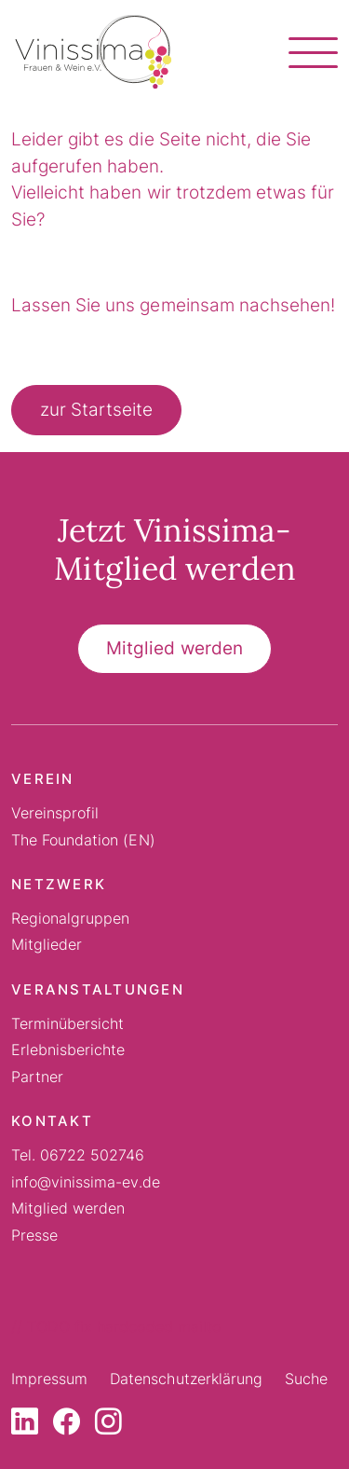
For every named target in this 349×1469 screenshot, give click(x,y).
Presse (34, 1235)
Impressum (49, 1378)
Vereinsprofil (55, 812)
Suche (306, 1378)
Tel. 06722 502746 (78, 1155)
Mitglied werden (174, 648)
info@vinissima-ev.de (85, 1182)
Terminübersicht (67, 1023)
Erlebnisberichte (68, 1049)
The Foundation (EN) (83, 840)
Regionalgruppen (70, 918)
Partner (37, 1076)
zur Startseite (96, 409)
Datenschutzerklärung (186, 1378)
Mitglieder (46, 944)
